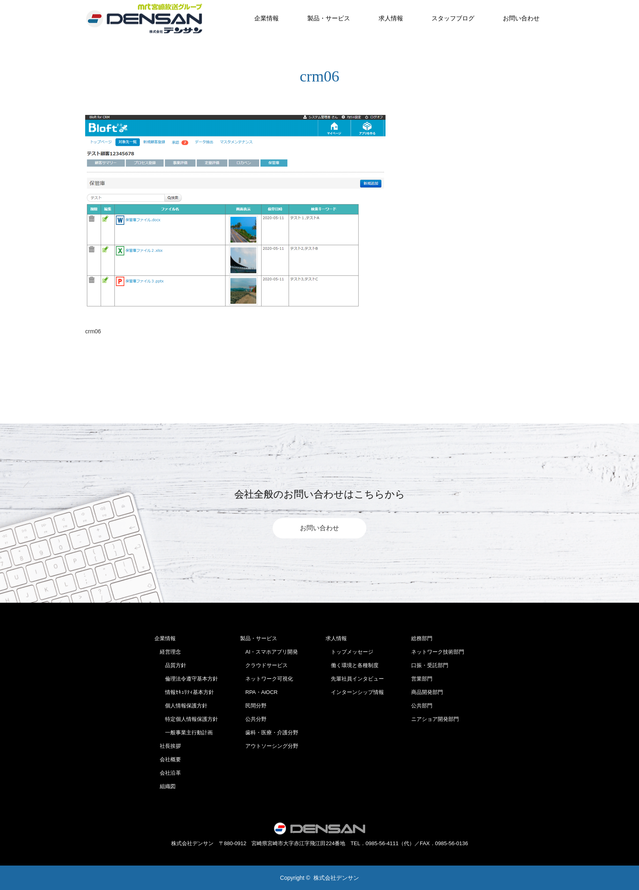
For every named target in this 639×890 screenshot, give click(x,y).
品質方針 (170, 665)
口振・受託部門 (429, 665)
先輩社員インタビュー (355, 679)
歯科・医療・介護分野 (269, 732)
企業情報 (266, 18)
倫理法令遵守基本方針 (186, 679)
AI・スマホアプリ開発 (269, 652)
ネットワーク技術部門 (437, 652)
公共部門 (421, 706)
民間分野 (253, 706)
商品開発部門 (427, 692)
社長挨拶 (167, 746)
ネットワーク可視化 (266, 679)
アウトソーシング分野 (269, 746)
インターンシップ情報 (355, 692)
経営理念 (167, 652)
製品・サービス (328, 18)
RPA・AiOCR (259, 692)
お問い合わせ (521, 18)
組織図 (165, 786)
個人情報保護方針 (180, 706)
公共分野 (253, 719)
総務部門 (421, 638)
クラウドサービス (264, 665)
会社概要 (167, 759)
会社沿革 (167, 773)
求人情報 (391, 18)
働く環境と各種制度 (352, 665)
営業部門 (421, 679)
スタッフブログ (453, 18)
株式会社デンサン (336, 878)
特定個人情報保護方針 (186, 719)
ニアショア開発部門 (435, 719)
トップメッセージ (349, 652)
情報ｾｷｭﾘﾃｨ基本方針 (184, 692)
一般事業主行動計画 (183, 732)
